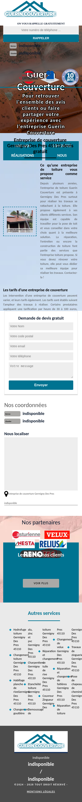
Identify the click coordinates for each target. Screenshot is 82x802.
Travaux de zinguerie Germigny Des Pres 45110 (75, 658)
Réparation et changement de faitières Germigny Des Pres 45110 (60, 684)
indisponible (30, 45)
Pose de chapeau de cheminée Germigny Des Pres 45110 (75, 692)
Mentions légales (41, 791)
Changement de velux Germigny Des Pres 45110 (60, 651)
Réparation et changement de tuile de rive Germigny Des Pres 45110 (46, 670)
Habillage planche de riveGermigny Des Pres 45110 (17, 692)
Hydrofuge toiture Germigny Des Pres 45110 (17, 639)
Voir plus (41, 583)
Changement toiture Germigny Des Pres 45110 (17, 664)
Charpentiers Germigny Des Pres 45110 (31, 670)
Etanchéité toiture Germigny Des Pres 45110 (31, 693)
